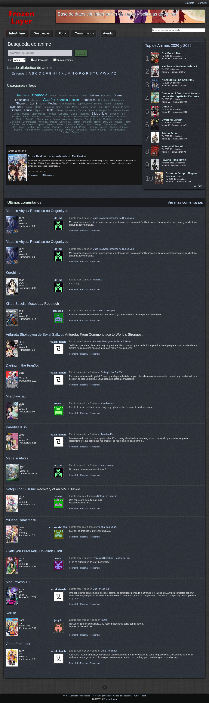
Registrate (189, 3)
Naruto (11, 613)
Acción (49, 99)
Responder (95, 231)
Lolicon (95, 116)
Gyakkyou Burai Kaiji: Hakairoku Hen (34, 551)
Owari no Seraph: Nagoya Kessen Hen (181, 175)
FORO (65, 696)
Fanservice (15, 124)
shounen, (36, 100)
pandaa (58, 496)
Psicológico (121, 116)
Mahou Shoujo (121, 110)
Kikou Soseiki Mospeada (24, 304)
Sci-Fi (42, 103)
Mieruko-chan (16, 396)
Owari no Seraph (171, 119)
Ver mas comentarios (185, 202)
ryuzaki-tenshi (58, 341)
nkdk (58, 558)
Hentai (50, 110)
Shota (33, 119)
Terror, (66, 122)
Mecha (52, 103)
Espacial (38, 110)
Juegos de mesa (120, 107)
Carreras (47, 116)
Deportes (73, 95)
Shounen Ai (55, 122)
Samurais (63, 114)
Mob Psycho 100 (18, 582)
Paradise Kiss (16, 427)
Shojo (60, 110)
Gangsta (166, 106)
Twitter (136, 696)
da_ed (58, 218)
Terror (53, 95)
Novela (107, 122)
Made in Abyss (17, 458)
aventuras (16, 106)
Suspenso (62, 129)
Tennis (48, 124)
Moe (77, 124)
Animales (35, 116)
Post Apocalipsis (96, 129)
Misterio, (32, 122)
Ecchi (33, 103)
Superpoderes (84, 103)
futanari (67, 116)
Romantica (88, 99)
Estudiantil (22, 99)
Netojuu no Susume (21, 489)
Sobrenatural (117, 100)
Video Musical (39, 114)
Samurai (106, 127)
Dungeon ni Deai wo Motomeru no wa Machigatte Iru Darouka (180, 95)
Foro (62, 33)
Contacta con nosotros (80, 696)
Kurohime (13, 272)
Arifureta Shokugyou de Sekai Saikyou (35, 334)
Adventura (27, 129)
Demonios (49, 107)
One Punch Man (171, 53)
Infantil (29, 107)
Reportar (84, 231)
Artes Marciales (67, 103)
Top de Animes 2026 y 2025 (168, 45)
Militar (75, 107)
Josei (17, 114)
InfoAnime (17, 33)
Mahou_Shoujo (88, 107)
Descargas (42, 33)
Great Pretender (18, 644)
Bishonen (114, 114)
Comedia (40, 95)
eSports (82, 129)
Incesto (52, 114)
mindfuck (112, 119)
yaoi (67, 107)
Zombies (112, 129)
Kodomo (50, 129)
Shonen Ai (70, 110)
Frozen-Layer (110, 699)
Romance (106, 95)
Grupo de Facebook (122, 696)
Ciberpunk (125, 119)
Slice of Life (99, 113)
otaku (42, 119)
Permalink (73, 231)
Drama (117, 95)
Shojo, (59, 107)
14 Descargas (47, 172)
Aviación (23, 119)
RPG (119, 124)
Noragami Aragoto (172, 146)
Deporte (117, 127)
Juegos (86, 127)
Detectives (103, 100)
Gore (107, 107)
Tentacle (71, 119)
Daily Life (97, 122)
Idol (123, 114)
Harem (107, 103)
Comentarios (84, 33)
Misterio (62, 95)
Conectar (202, 3)
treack (58, 403)
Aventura (60, 119)
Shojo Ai (82, 110)
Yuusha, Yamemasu (21, 520)
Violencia (84, 114)
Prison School (170, 133)
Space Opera (99, 124)
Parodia (93, 110)
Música (25, 114)
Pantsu (68, 124)
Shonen (16, 110)
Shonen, (21, 103)
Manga (42, 122)
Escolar (38, 124)
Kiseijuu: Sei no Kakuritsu (177, 79)
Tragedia (27, 124)
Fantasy (39, 129)
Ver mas (198, 186)
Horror (86, 122)
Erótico (122, 129)
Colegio (86, 124)
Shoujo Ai (83, 119)
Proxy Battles (120, 122)
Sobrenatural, (19, 122)
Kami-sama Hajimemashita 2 (179, 66)
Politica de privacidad (102, 696)
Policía (65, 127)
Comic (111, 124)
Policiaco (39, 127)
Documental (107, 116)
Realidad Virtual (20, 116)
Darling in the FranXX (22, 365)
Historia (98, 103)
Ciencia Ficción (68, 100)
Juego (72, 129)
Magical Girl (105, 110)
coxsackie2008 (58, 527)
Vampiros (118, 103)
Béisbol (13, 127)
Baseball (58, 124)
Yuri (101, 107)
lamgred (58, 310)
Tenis (127, 124)
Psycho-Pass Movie (173, 159)
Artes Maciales (97, 119)
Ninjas (50, 119)
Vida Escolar (26, 127)
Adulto (27, 110)
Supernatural (53, 127)
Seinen (94, 95)
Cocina (57, 116)
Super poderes (81, 116)
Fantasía (23, 95)
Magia (38, 107)
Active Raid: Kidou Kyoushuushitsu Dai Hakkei (57, 153)
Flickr (143, 696)
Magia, (74, 114)
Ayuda (107, 33)
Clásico (13, 119)
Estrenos (18, 73)
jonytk (58, 620)
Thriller (96, 127)
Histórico (76, 127)
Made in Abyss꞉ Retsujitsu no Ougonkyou (37, 211)
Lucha (84, 95)
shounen (76, 122)
